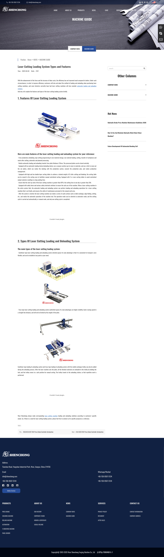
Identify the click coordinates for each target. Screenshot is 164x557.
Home (29, 59)
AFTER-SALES (101, 520)
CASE (106, 10)
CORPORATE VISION (39, 516)
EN (154, 2)
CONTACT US (132, 10)
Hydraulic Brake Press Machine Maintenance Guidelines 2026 (127, 122)
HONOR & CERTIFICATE (40, 520)
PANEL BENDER (6, 533)
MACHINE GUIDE (89, 49)
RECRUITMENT (144, 10)
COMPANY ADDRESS (135, 516)
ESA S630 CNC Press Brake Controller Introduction (89, 432)
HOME (55, 10)
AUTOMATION (5, 524)
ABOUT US (68, 10)
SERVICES (119, 10)
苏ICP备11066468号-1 (105, 552)
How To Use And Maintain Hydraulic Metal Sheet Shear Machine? (125, 134)
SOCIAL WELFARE (38, 524)
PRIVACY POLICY (102, 512)
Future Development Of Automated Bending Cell (123, 146)
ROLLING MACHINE (7, 520)
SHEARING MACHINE (7, 516)
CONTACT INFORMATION (136, 512)
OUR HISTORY (38, 512)
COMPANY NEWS (75, 49)
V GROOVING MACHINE (8, 529)
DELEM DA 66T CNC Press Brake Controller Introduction (38, 432)
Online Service (11, 490)
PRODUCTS (81, 10)
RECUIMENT (101, 516)
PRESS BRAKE (6, 512)
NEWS (94, 10)
